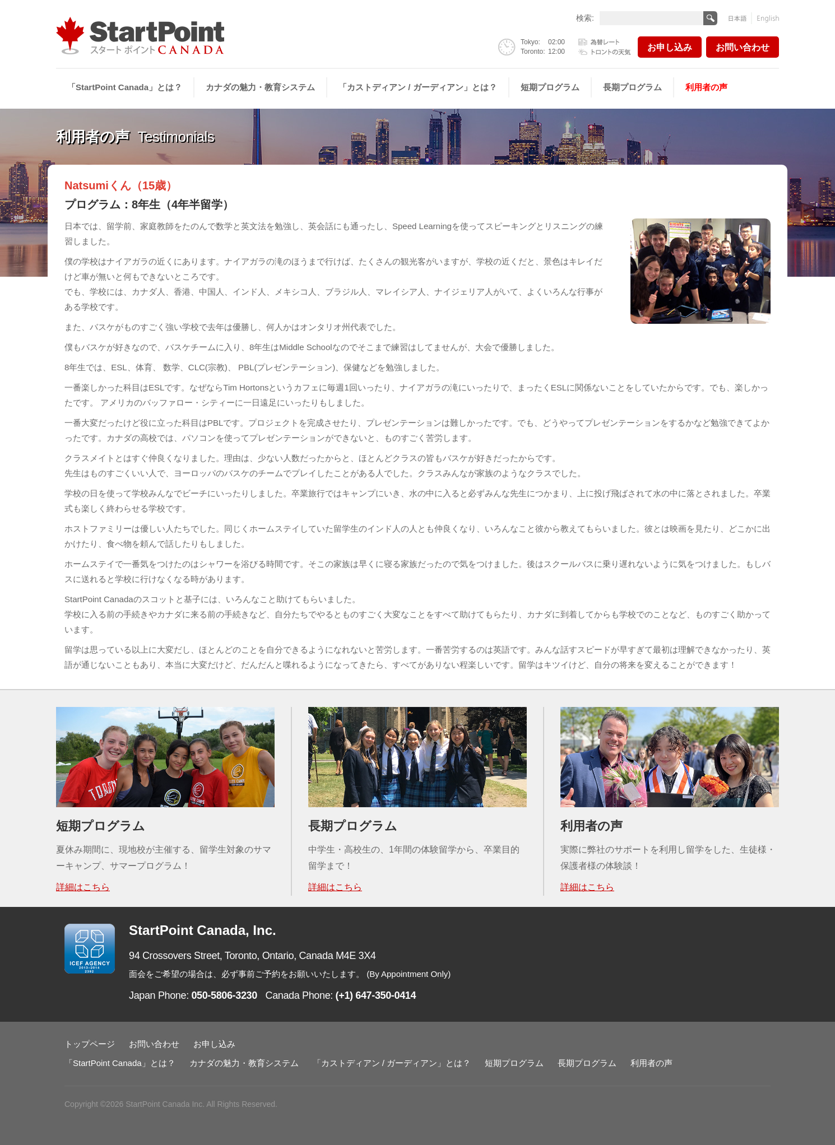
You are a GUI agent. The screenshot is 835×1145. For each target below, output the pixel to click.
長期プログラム (632, 87)
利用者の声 (706, 87)
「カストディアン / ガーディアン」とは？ (417, 87)
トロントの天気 (604, 51)
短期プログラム (550, 87)
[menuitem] (125, 87)
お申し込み (669, 47)
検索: (585, 17)
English (765, 18)
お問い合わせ (742, 47)
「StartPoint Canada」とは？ (124, 87)
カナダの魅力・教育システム (260, 87)
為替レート (604, 42)
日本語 (740, 18)
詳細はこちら (83, 887)
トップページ (89, 1044)
